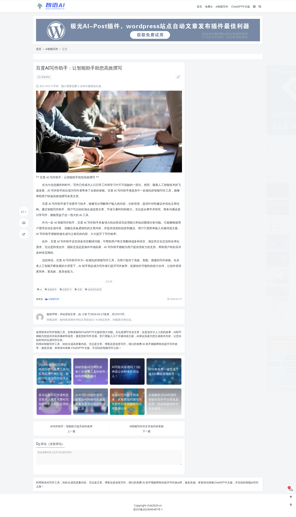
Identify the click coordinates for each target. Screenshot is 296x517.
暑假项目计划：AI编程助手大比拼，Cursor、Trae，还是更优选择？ (254, 202)
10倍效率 (232, 351)
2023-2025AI (202, 376)
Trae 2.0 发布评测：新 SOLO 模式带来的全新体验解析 (246, 184)
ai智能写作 (222, 6)
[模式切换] (254, 6)
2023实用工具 (225, 376)
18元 (197, 363)
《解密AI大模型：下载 (225, 338)
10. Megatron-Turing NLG (206, 351)
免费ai (208, 6)
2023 (251, 370)
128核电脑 (232, 357)
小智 (84, 314)
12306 (216, 357)
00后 (239, 344)
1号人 (239, 363)
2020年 (216, 370)
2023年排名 (232, 383)
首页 (199, 6)
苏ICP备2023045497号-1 (148, 509)
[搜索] (260, 6)
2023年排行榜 (250, 383)
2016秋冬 (199, 370)
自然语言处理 (93, 289)
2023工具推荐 (248, 376)
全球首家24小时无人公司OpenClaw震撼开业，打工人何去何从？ (253, 305)
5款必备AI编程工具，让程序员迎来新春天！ (240, 219)
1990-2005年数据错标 (218, 363)
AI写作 (50, 332)
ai (39, 289)
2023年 (196, 383)
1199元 (250, 351)
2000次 (253, 363)
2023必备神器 (207, 389)
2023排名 (242, 389)
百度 (77, 289)
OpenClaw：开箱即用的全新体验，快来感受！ (242, 288)
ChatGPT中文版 (240, 6)
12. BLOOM (199, 357)
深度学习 (65, 289)
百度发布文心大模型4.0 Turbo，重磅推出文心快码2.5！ (247, 236)
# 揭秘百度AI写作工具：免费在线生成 (212, 344)
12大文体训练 (251, 357)
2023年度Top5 (213, 383)
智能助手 (50, 289)
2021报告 (234, 370)
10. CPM (253, 344)
